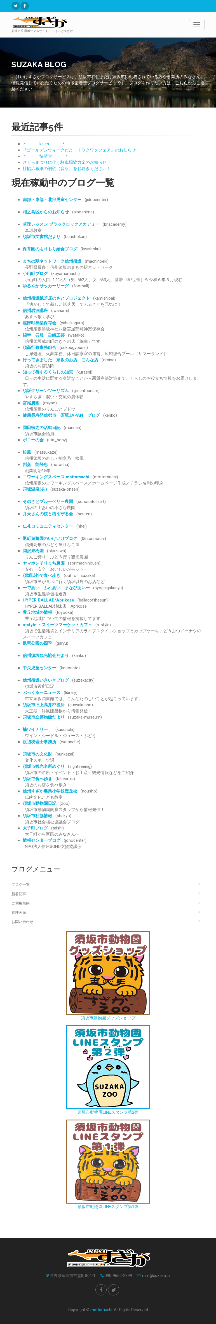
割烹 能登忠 (35, 464)
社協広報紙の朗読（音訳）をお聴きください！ (67, 168)
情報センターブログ (41, 840)
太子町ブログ (35, 828)
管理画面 (18, 912)
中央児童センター (39, 667)
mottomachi (101, 1309)
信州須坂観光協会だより (46, 655)
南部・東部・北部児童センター (52, 199)
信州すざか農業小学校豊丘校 (50, 791)
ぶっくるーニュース (41, 692)
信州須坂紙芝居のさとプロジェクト (56, 298)
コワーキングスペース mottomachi (56, 476)
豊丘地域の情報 (37, 612)
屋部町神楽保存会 (39, 322)
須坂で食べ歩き (37, 778)
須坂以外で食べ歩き (41, 575)
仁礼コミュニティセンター (48, 526)
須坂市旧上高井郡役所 (44, 704)
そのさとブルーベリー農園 (48, 501)
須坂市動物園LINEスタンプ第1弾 (108, 1164)
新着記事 (18, 894)
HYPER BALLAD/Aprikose (48, 600)
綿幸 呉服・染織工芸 (44, 335)
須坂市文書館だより (41, 236)
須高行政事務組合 (39, 347)
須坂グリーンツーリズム (46, 390)
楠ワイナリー (37, 729)
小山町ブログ (35, 273)
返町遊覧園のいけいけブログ (50, 538)
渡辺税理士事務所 (39, 741)
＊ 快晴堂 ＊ (46, 156)
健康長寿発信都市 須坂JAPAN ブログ (61, 415)
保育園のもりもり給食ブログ (50, 248)
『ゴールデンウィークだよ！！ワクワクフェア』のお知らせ (79, 150)
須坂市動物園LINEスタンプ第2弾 (108, 1070)
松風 (27, 452)
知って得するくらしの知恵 (48, 372)
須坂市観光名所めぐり (44, 766)
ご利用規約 (20, 903)
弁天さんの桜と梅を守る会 (48, 513)
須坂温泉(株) (35, 489)
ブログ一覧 (20, 884)
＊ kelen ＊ (44, 143)
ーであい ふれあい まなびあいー (56, 587)
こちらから (185, 82)
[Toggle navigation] (197, 24)
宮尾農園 (31, 402)
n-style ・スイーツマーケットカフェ (57, 624)
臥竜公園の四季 (37, 643)
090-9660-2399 (115, 1275)
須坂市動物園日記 (39, 803)
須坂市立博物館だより (44, 717)
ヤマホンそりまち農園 (44, 563)
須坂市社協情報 (37, 815)
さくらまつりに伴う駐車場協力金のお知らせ (65, 162)
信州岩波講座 (35, 310)
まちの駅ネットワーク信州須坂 (52, 261)
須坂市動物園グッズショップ (108, 975)
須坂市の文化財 (37, 754)
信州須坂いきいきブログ (46, 680)
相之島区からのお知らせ (46, 212)
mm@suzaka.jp (152, 1275)
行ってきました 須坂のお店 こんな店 (60, 359)
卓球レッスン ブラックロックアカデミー (61, 224)
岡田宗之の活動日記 (41, 427)
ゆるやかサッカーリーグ (46, 285)
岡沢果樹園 (33, 550)
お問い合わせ (22, 922)
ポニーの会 (33, 439)
